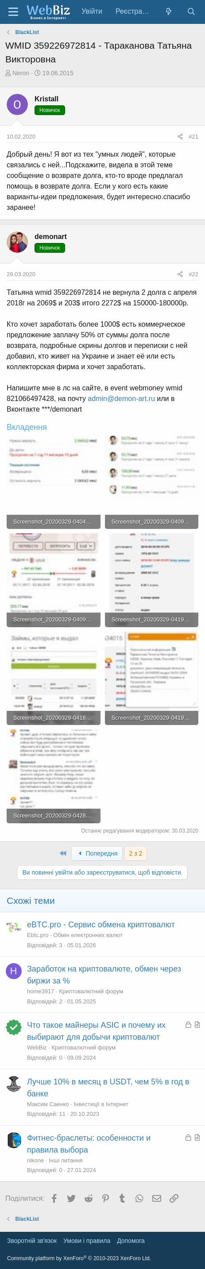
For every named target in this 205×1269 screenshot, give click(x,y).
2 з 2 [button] (136, 853)
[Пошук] (191, 12)
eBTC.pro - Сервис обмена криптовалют (101, 924)
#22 (193, 274)
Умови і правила (86, 1240)
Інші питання (65, 1160)
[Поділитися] (180, 137)
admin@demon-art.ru (121, 398)
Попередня (97, 853)
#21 (193, 136)
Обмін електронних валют (87, 935)
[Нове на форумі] (169, 12)
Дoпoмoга (131, 1240)
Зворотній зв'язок (32, 1240)
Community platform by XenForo (79, 1258)
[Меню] (13, 12)
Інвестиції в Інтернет (100, 1104)
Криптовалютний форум (91, 991)
